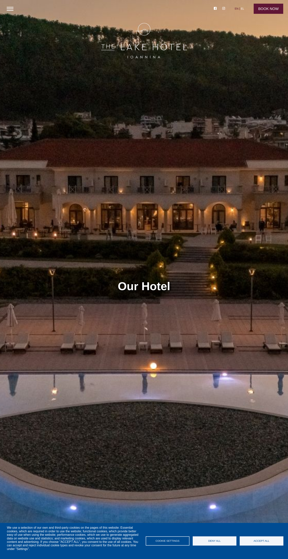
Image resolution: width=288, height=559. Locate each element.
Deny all (214, 540)
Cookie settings (167, 540)
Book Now (268, 9)
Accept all (261, 540)
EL (242, 8)
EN (236, 8)
